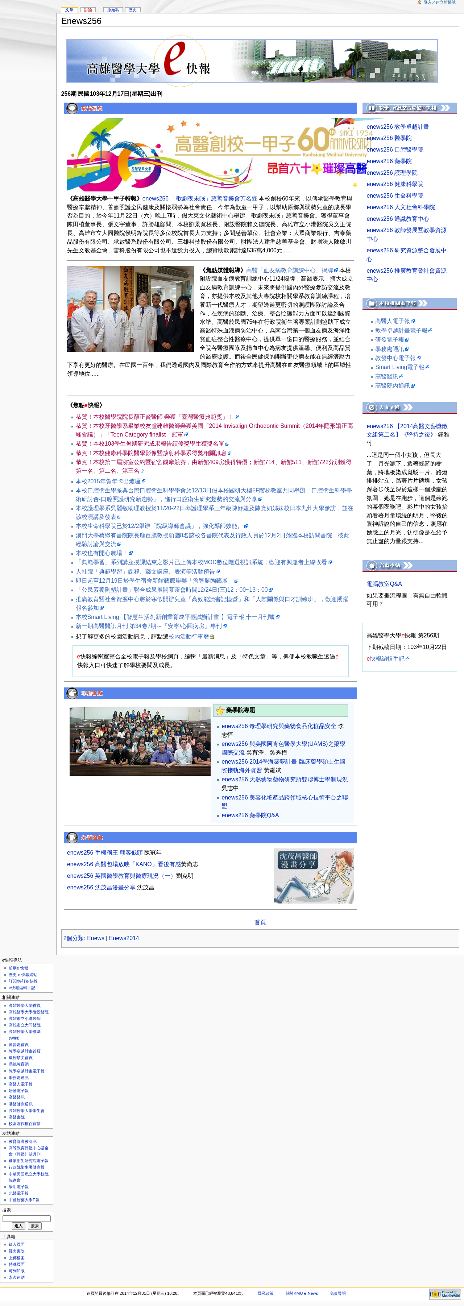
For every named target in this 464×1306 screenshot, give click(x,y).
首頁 (260, 922)
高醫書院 (17, 1117)
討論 (88, 10)
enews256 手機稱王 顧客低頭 (105, 853)
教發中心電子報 (395, 358)
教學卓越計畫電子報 (401, 330)
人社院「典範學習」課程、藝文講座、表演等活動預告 (145, 572)
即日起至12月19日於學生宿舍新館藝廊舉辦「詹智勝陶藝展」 (154, 581)
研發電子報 (389, 339)
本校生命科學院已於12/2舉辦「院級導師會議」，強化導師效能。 (160, 526)
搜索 (6, 1210)
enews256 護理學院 (392, 173)
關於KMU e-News (302, 1293)
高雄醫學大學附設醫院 (29, 1012)
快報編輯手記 (385, 659)
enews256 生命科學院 (394, 196)
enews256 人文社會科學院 (400, 207)
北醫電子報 (19, 1193)
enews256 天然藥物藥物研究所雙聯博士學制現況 (284, 779)
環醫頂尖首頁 (21, 1057)
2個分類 (73, 938)
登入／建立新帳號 (440, 2)
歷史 (133, 10)
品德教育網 (19, 1064)
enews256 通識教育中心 (397, 219)
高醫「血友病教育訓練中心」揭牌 (289, 270)
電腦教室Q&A (384, 584)
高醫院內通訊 (392, 386)
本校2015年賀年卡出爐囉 (108, 481)
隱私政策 (266, 1293)
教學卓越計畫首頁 (25, 1051)
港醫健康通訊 (21, 1104)
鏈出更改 (17, 1251)
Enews (95, 938)
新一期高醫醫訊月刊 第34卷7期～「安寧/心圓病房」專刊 (149, 626)
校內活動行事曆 (189, 636)
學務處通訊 (389, 349)
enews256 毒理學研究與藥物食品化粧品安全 (278, 726)
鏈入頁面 (17, 1244)
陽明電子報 (19, 1187)
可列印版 (17, 1271)
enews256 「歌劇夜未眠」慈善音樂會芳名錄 (199, 198)
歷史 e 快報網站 (25, 974)
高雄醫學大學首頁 (25, 1005)
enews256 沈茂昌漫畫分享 (101, 887)
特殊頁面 (17, 1264)
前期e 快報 (18, 968)
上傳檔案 (17, 1258)
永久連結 (17, 1277)
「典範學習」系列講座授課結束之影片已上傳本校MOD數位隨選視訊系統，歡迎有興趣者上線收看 (201, 562)
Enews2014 (124, 938)
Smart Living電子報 (399, 367)
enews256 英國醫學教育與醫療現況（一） (121, 876)
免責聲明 (338, 1293)
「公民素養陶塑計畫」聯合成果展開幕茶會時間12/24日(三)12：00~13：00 (172, 590)
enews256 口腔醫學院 (394, 149)
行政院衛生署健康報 (27, 1167)
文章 (69, 10)
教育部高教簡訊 (23, 1141)
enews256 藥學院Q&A (250, 815)
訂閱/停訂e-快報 (23, 981)
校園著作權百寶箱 (25, 1123)
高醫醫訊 (386, 376)
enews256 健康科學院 (394, 184)
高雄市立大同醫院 (25, 1025)
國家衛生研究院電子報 (29, 1160)
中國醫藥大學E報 (24, 1200)
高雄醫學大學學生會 (27, 1110)
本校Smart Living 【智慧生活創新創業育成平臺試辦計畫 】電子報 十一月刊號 (175, 617)
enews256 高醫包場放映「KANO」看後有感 (124, 864)
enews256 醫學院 (389, 138)
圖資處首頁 (19, 1044)
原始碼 (113, 10)
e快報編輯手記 (22, 987)
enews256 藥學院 (389, 161)
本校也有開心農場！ (102, 553)
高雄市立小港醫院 (25, 1018)
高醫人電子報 (392, 321)
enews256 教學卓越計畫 (397, 127)
